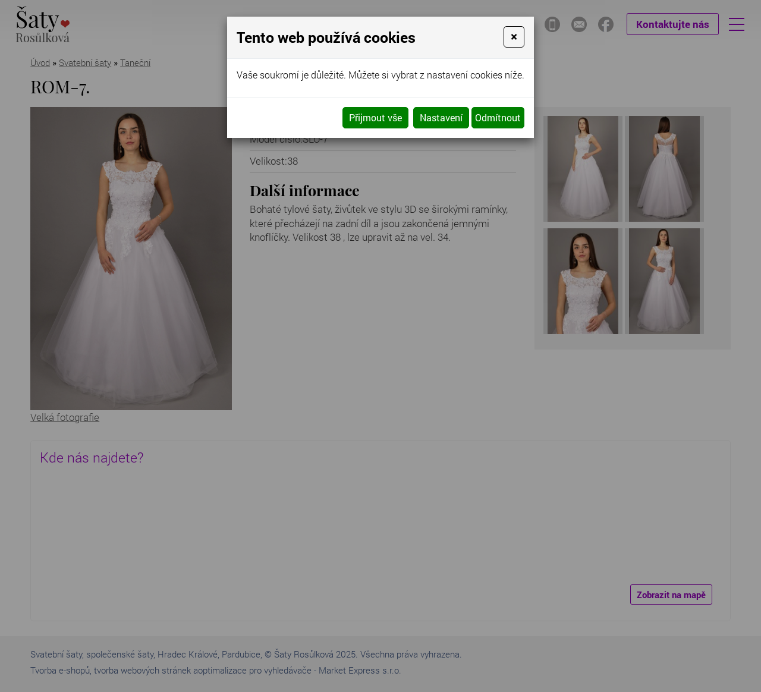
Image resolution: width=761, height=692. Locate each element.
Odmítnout (498, 117)
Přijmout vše (375, 117)
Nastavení (441, 117)
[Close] (514, 37)
